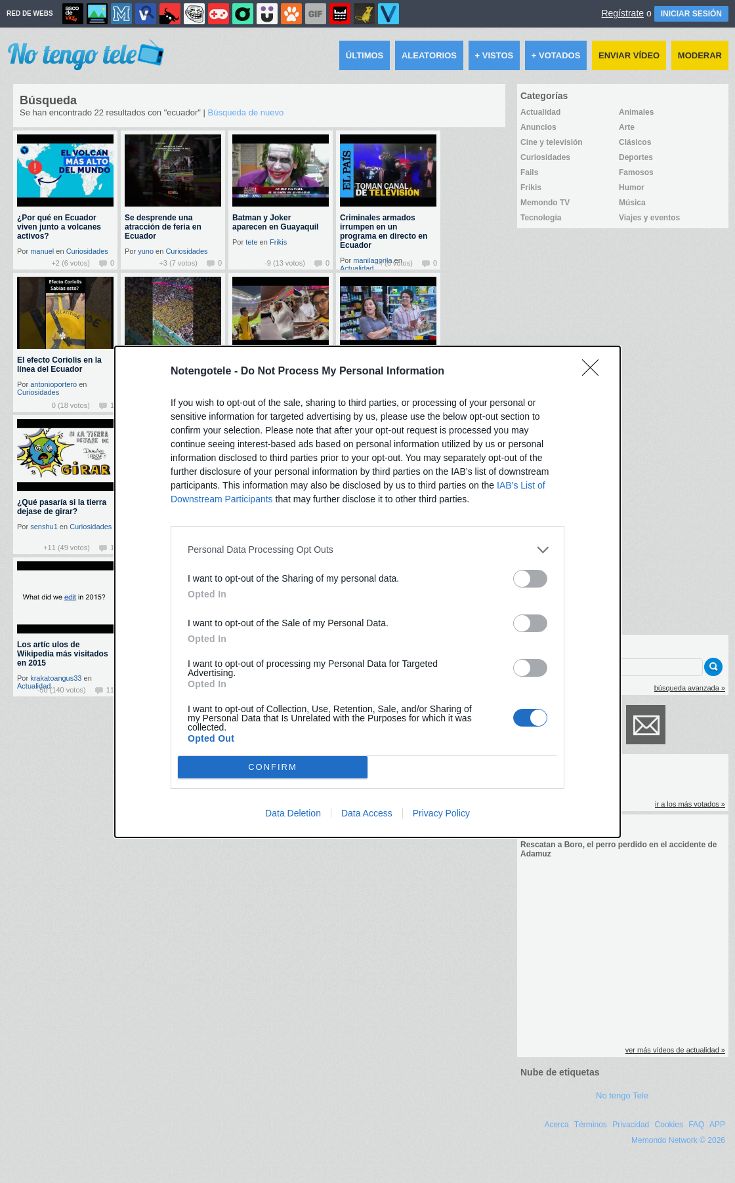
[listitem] (367, 550)
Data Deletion (293, 813)
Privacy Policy (441, 813)
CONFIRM (272, 767)
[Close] (594, 371)
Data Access (366, 813)
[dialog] (367, 591)
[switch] (530, 579)
